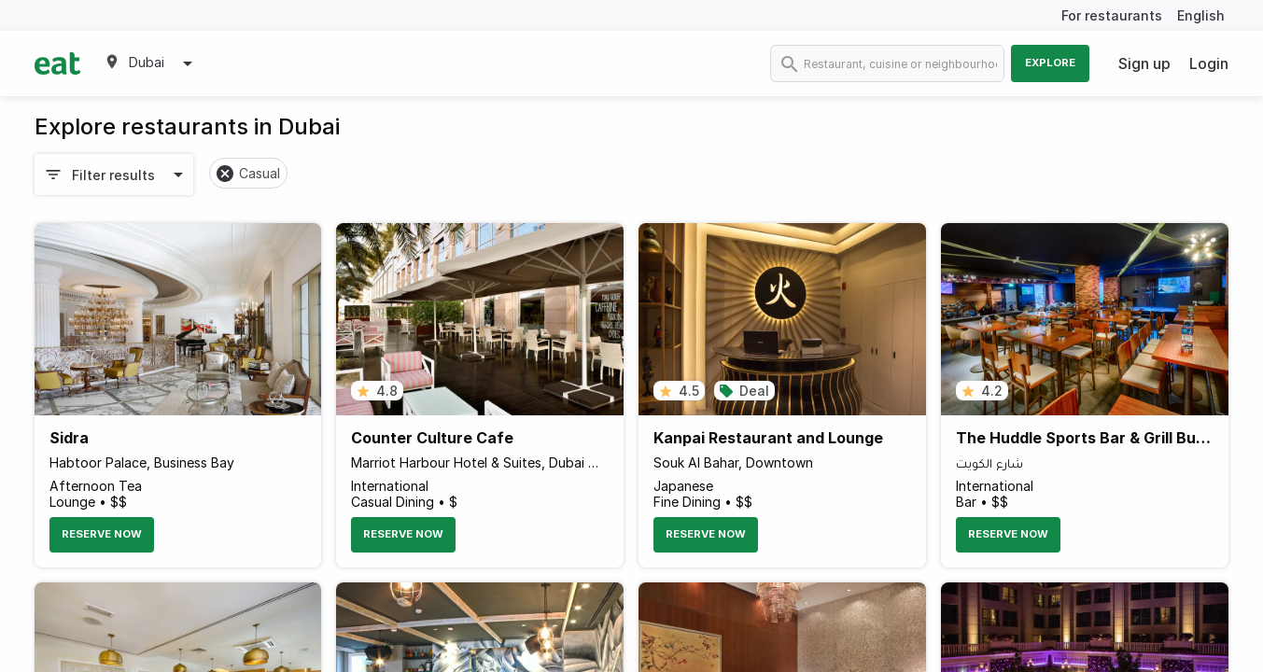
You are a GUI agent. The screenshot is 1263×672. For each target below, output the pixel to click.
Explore (1050, 62)
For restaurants (1111, 15)
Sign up (1144, 63)
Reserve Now (102, 533)
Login (1208, 63)
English (1201, 15)
